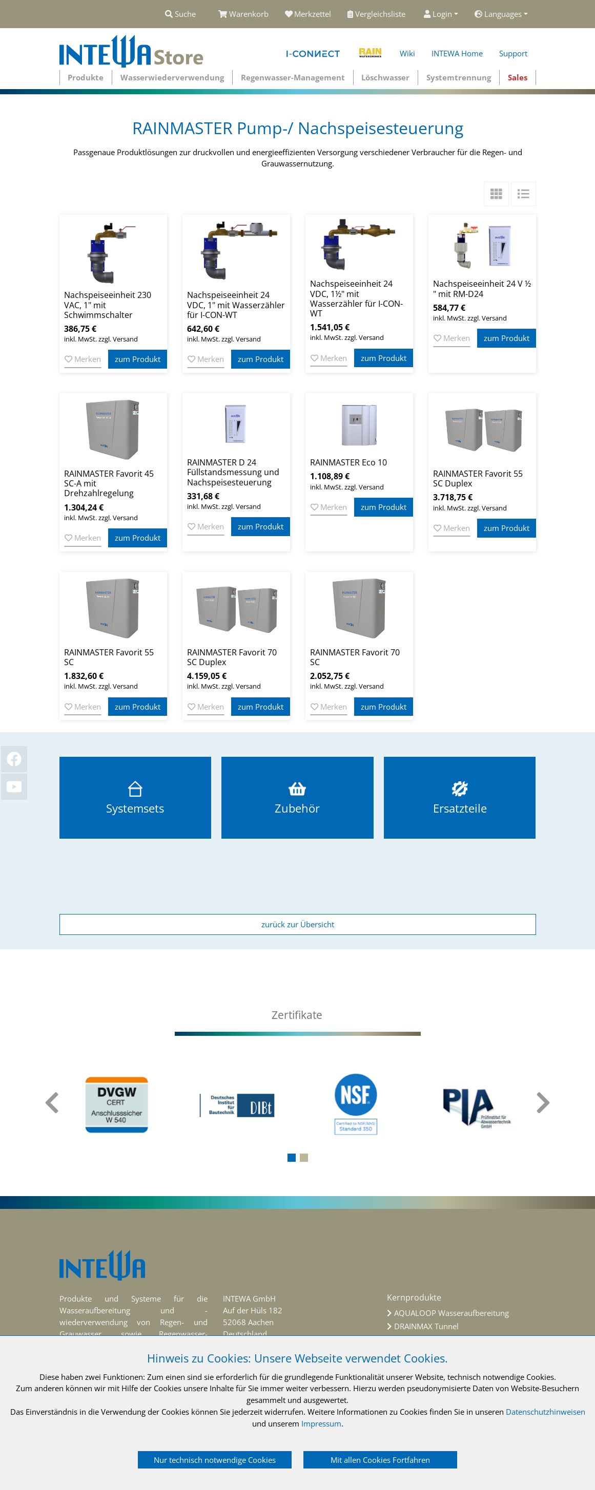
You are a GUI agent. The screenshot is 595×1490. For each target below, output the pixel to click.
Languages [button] (498, 14)
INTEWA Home (457, 53)
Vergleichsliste (377, 14)
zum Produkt (137, 359)
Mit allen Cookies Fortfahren (380, 1460)
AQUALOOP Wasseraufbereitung (451, 1313)
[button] (291, 1158)
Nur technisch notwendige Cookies (215, 1460)
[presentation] (51, 1109)
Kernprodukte (414, 1297)
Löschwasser (385, 77)
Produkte (86, 77)
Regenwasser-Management (293, 77)
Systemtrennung (458, 77)
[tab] (298, 1015)
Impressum (321, 1423)
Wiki (407, 53)
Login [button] (438, 14)
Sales (517, 77)
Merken (83, 359)
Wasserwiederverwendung (172, 77)
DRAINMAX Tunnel (426, 1326)
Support (513, 53)
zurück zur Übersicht (297, 924)
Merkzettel (308, 14)
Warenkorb (243, 14)
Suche (180, 14)
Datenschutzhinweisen (545, 1412)
